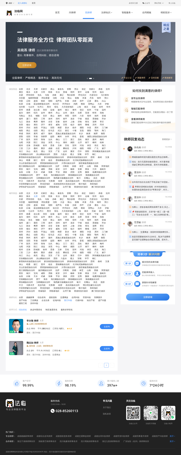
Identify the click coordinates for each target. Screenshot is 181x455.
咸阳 (43, 169)
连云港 (37, 109)
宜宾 (50, 151)
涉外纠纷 (34, 303)
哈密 (60, 181)
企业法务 (45, 300)
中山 (58, 142)
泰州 (74, 109)
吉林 (74, 100)
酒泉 (65, 172)
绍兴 (36, 112)
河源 (28, 142)
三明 (43, 118)
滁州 (60, 115)
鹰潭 (36, 121)
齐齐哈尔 (66, 103)
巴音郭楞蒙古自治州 (28, 183)
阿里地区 (105, 166)
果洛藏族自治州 (26, 178)
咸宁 (43, 133)
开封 (28, 127)
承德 (100, 89)
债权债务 (53, 297)
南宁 (87, 142)
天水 (36, 172)
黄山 (52, 115)
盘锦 (36, 100)
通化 (96, 100)
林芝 (81, 166)
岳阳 (28, 136)
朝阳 (50, 100)
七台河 (31, 106)
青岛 (87, 121)
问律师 (72, 12)
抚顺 (77, 98)
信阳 (36, 130)
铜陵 (38, 115)
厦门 (28, 118)
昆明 (92, 157)
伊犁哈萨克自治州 (27, 186)
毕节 (87, 154)
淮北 (30, 115)
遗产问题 (102, 300)
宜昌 (82, 130)
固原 (103, 178)
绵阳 (89, 148)
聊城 (87, 124)
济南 (80, 121)
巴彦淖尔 (94, 95)
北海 (28, 145)
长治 (58, 92)
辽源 (89, 100)
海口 (104, 145)
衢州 (50, 112)
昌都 (74, 166)
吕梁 (21, 95)
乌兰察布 (105, 95)
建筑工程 (23, 303)
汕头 (50, 139)
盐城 (52, 109)
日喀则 (66, 166)
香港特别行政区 (81, 186)
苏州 (21, 109)
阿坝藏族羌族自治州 (101, 151)
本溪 (84, 98)
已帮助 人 (148, 151)
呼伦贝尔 (82, 95)
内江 (21, 151)
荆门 (104, 130)
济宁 (43, 124)
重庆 (43, 148)
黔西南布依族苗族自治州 (30, 157)
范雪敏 (137, 222)
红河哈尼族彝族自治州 (83, 160)
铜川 (28, 169)
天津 (36, 89)
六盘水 (64, 154)
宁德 (80, 118)
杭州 (89, 109)
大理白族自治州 (68, 163)
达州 (65, 151)
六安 (82, 115)
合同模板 (146, 12)
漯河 (96, 127)
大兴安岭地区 (68, 106)
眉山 (43, 151)
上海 (79, 106)
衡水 (28, 92)
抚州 (65, 121)
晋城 (65, 92)
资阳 (87, 151)
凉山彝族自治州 (43, 154)
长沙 (81, 133)
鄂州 (96, 130)
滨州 (94, 124)
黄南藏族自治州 (75, 175)
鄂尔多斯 (71, 95)
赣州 (43, 121)
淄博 (94, 121)
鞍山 (70, 98)
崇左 (96, 145)
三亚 (21, 148)
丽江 (36, 160)
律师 (140, 147)
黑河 (49, 106)
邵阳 (21, 136)
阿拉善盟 (45, 98)
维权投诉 (166, 12)
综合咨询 (42, 297)
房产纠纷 (23, 300)
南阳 (21, 130)
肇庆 (87, 139)
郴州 (60, 136)
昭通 (28, 160)
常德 (36, 136)
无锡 (94, 106)
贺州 (74, 145)
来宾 (89, 145)
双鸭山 (91, 103)
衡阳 (103, 133)
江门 (65, 139)
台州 (65, 112)
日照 (65, 124)
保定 (84, 89)
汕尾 (21, 142)
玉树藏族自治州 (43, 178)
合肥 (80, 112)
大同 (43, 92)
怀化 (74, 136)
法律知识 (106, 12)
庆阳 (72, 172)
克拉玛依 (42, 181)
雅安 (72, 151)
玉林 (60, 145)
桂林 (102, 142)
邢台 (76, 89)
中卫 (21, 181)
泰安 (50, 124)
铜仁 (94, 154)
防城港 (37, 145)
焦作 (74, 127)
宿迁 (82, 109)
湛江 (72, 139)
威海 (58, 124)
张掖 (50, 172)
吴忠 (95, 178)
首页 (33, 3)
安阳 (52, 127)
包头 (40, 95)
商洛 (87, 169)
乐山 (28, 151)
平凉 (58, 172)
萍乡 (104, 118)
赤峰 (54, 95)
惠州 (94, 139)
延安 (58, 169)
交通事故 (64, 297)
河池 (82, 145)
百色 (67, 145)
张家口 (92, 89)
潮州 (65, 142)
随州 (50, 133)
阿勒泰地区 (54, 186)
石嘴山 (87, 178)
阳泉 (50, 92)
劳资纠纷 (87, 297)
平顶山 (44, 127)
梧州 (21, 145)
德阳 (82, 148)
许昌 (89, 127)
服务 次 (138, 151)
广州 (21, 139)
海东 (46, 175)
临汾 (102, 92)
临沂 (72, 124)
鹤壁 (60, 127)
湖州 (28, 112)
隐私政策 (107, 413)
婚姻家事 (30, 297)
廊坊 (21, 92)
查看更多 (167, 139)
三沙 (28, 148)
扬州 (60, 109)
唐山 (52, 89)
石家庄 (44, 89)
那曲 (96, 166)
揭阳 (72, 142)
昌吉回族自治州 (72, 181)
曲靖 (100, 157)
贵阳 (55, 154)
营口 (106, 98)
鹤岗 (83, 103)
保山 (21, 160)
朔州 (72, 92)
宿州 (74, 115)
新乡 (67, 127)
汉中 (65, 169)
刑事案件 (98, 297)
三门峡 (105, 127)
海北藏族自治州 (58, 175)
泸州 (74, 148)
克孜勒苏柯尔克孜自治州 (64, 183)
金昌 (21, 172)
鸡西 (75, 103)
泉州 (50, 118)
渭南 (50, 169)
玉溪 (107, 157)
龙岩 (72, 118)
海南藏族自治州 (92, 175)
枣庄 (102, 121)
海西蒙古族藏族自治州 (63, 178)
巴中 (80, 151)
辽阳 (28, 100)
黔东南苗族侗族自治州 (54, 157)
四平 (82, 100)
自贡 (58, 148)
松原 (21, 103)
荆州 (28, 133)
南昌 (87, 118)
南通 (28, 109)
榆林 (72, 169)
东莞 (50, 142)
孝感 (21, 133)
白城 (28, 103)
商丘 (28, 130)
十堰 (74, 130)
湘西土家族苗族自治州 (97, 136)
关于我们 (107, 407)
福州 (21, 118)
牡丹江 (41, 106)
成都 (50, 148)
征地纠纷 (57, 300)
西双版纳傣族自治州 (49, 163)
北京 (28, 89)
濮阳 (82, 127)
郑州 (21, 127)
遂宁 (104, 148)
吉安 (50, 121)
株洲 (88, 133)
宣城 (104, 115)
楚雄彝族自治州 (63, 160)
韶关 (28, 139)
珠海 (43, 139)
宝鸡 (36, 169)
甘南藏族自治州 (26, 175)
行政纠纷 (79, 300)
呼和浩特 (30, 95)
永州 (67, 136)
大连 (62, 98)
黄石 (67, 130)
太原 (36, 92)
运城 (87, 92)
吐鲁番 (52, 181)
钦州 (45, 145)
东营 (21, 124)
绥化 (56, 106)
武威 (43, 172)
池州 (96, 115)
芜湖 (87, 112)
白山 (104, 100)
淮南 (102, 112)
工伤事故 (34, 300)
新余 (28, 121)
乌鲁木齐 (30, 181)
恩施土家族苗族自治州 (66, 133)
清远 (43, 142)
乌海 (47, 95)
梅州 (102, 139)
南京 (86, 106)
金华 (43, 112)
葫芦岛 (59, 100)
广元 (96, 148)
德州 (80, 124)
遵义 (72, 154)
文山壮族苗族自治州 (28, 163)
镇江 (67, 109)
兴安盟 (22, 98)
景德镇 (95, 118)
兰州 (94, 169)
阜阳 (67, 115)
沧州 (108, 89)
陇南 (87, 172)
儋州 (36, 148)
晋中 (80, 92)
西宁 (38, 175)
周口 (43, 130)
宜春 (58, 121)
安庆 (45, 115)
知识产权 (91, 300)
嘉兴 (21, 112)
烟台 (28, 124)
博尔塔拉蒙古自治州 (92, 181)
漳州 (58, 118)
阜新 (21, 100)
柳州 (94, 142)
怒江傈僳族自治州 (27, 166)
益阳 (52, 136)
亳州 (89, 115)
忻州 (94, 92)
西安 (21, 169)
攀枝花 (66, 148)
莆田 (36, 118)
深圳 (36, 139)
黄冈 (36, 133)
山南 (89, 166)
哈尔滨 (56, 103)
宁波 (96, 109)
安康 (80, 169)
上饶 (72, 121)
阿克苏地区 (45, 183)
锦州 (99, 98)
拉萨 (57, 166)
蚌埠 (94, 112)
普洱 (43, 160)
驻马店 (51, 130)
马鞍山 (22, 115)
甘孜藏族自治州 (26, 154)
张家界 (44, 136)
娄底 (82, 136)
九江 (21, 121)
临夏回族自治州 (99, 172)
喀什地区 (83, 183)
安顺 (79, 154)
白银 (28, 172)
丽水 (72, 112)
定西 (80, 172)
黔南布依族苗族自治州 (77, 157)
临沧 (50, 160)
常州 (108, 106)
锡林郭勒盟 (33, 98)
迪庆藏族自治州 (45, 166)
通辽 (62, 95)
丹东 (92, 98)
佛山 (58, 139)
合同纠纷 (75, 297)
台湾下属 (67, 186)
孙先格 (137, 147)
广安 (58, 151)
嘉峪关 (103, 169)
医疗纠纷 (68, 300)
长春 (67, 100)
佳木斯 (22, 106)
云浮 (80, 142)
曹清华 (137, 172)
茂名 (80, 139)
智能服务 (127, 12)
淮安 (45, 109)
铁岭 (43, 100)
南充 (36, 151)
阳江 (36, 142)
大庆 (100, 103)
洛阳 (36, 127)
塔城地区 (42, 186)
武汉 (60, 130)
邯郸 (69, 89)
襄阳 (89, 130)
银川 (79, 178)
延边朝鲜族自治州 (41, 103)
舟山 (58, 112)
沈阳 (55, 98)
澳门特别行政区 (98, 186)
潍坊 (36, 124)
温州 (104, 109)
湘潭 (96, 133)
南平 (65, 118)
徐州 (101, 106)
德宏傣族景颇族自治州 (88, 163)
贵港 (52, 145)
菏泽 (102, 124)
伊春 (107, 103)
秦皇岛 (61, 89)
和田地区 (94, 183)
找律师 (88, 12)
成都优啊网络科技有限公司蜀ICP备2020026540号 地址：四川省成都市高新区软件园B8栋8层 (41, 451)
